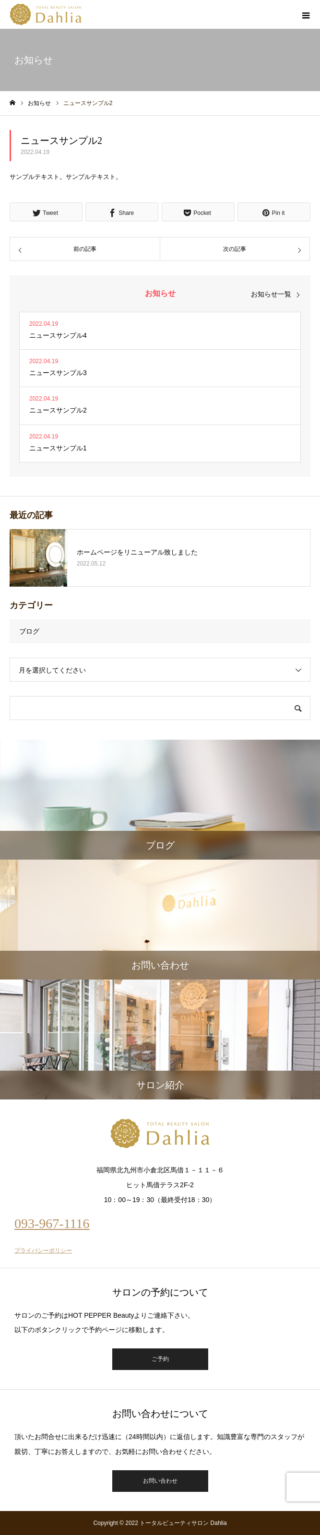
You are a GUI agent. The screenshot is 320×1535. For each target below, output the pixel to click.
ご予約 (160, 1359)
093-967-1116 (52, 1223)
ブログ (29, 631)
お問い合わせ (160, 1480)
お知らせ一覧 (271, 294)
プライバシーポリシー (43, 1250)
